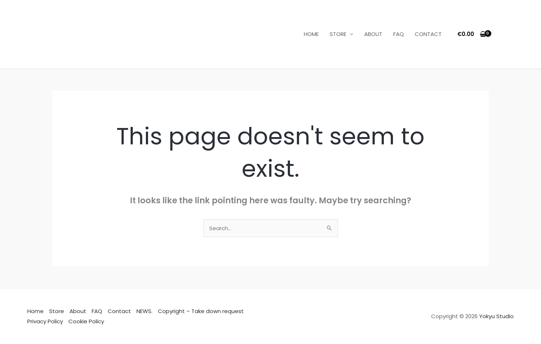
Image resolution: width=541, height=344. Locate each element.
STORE (338, 34)
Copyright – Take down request (201, 311)
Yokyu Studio (496, 316)
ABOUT (373, 34)
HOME (311, 34)
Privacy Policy (45, 321)
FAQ (398, 34)
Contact (119, 311)
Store (56, 311)
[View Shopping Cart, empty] (471, 34)
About (77, 311)
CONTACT (428, 34)
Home (35, 311)
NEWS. (144, 311)
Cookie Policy (86, 321)
